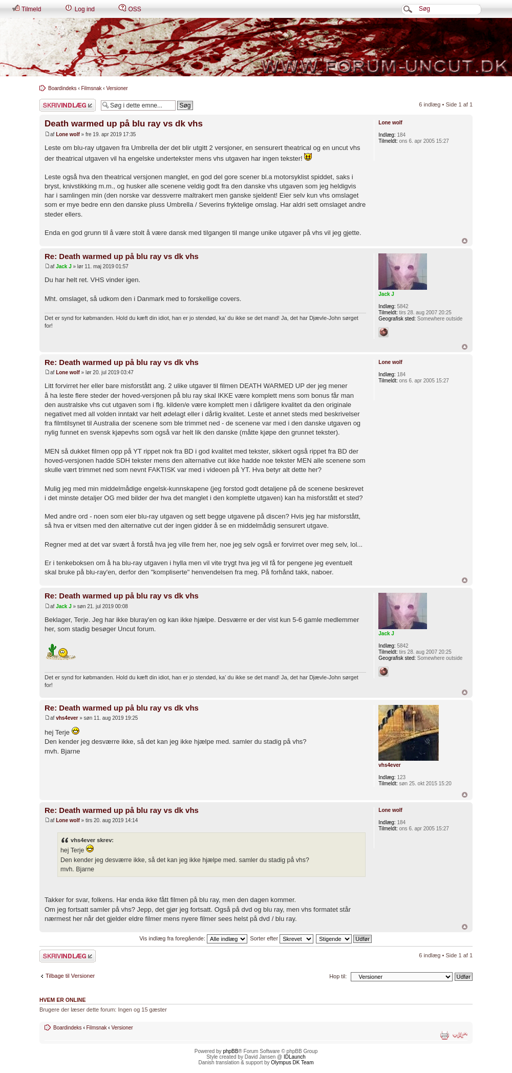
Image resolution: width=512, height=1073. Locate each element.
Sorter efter (281, 938)
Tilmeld (26, 8)
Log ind (80, 8)
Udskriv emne (444, 1035)
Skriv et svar (67, 105)
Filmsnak (91, 88)
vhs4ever (67, 718)
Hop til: (338, 976)
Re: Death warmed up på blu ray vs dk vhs (122, 256)
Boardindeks (62, 88)
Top (464, 241)
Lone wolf (68, 134)
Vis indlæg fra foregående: (193, 938)
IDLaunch (295, 1057)
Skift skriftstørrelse (460, 1035)
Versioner (116, 88)
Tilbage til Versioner (70, 976)
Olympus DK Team (292, 1062)
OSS (129, 8)
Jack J (64, 266)
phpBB (230, 1051)
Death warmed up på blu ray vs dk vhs (124, 123)
